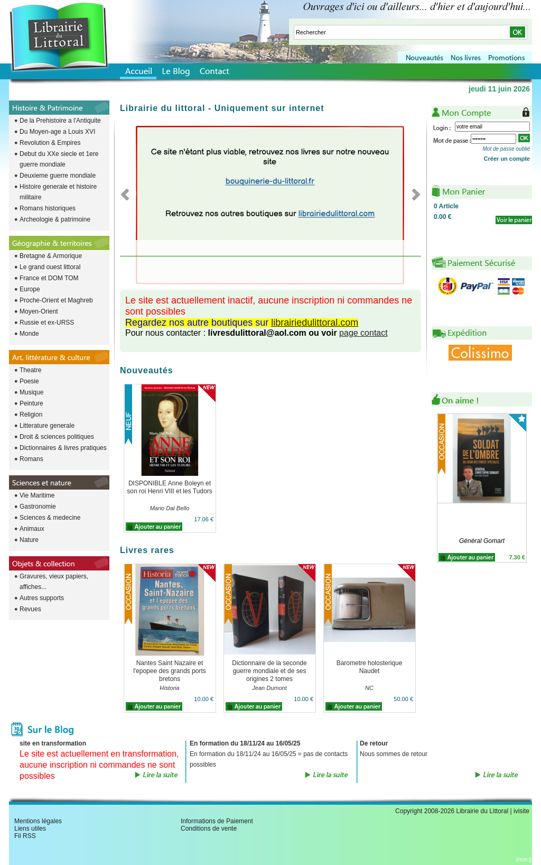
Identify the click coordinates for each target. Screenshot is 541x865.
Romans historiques (48, 208)
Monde (29, 333)
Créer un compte (507, 158)
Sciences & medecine (50, 517)
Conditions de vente (209, 828)
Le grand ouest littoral (50, 267)
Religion (31, 414)
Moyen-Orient (39, 311)
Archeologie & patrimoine (55, 219)
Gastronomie (38, 506)
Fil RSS (25, 836)
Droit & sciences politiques (57, 436)
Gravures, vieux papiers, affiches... (54, 582)
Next (413, 194)
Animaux (32, 528)
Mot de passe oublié (506, 149)
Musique (31, 392)
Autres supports (42, 598)
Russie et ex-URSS (47, 322)
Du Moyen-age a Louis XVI (57, 131)
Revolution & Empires (50, 142)
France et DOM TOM (49, 278)
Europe (30, 289)
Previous (128, 194)
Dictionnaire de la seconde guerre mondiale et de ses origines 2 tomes (269, 671)
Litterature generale (47, 425)
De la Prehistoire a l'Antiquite (60, 120)
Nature (29, 540)
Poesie (29, 381)
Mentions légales (38, 821)
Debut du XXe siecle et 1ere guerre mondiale (59, 159)
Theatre (30, 370)
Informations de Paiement (217, 821)
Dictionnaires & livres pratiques (63, 448)
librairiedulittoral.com (314, 322)
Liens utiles (30, 828)
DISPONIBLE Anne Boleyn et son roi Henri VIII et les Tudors (169, 487)
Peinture (31, 403)
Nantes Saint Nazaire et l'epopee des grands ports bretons (169, 671)
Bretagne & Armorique (51, 256)
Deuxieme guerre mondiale (58, 175)
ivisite (521, 811)
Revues (30, 609)
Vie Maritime (37, 495)
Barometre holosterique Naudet (370, 667)
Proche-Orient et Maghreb (56, 300)
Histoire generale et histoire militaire (58, 192)
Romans (31, 459)
